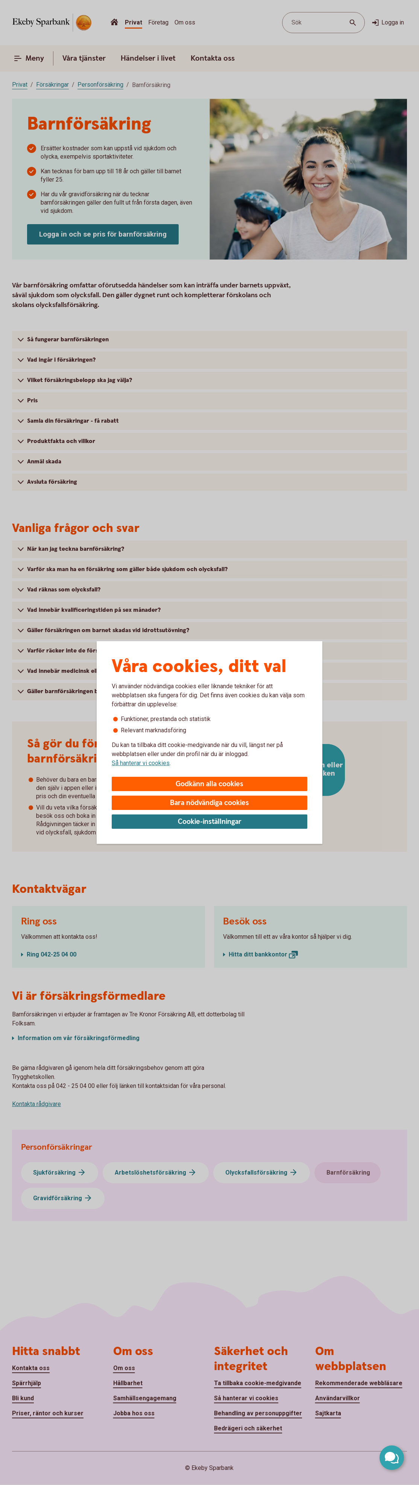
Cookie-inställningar (209, 822)
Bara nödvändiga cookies (209, 803)
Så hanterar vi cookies (141, 763)
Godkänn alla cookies (209, 784)
